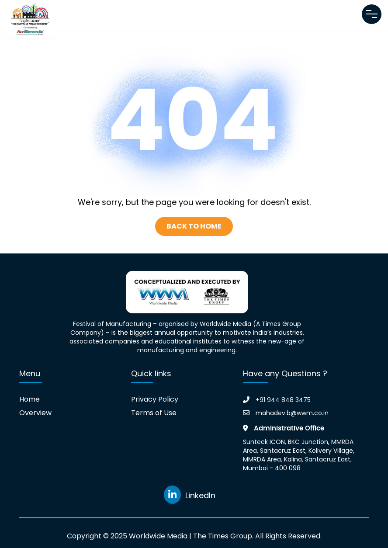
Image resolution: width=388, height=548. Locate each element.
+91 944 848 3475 (277, 399)
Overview (35, 413)
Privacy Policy (154, 399)
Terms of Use (154, 413)
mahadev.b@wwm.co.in (286, 413)
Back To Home (194, 226)
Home (29, 399)
